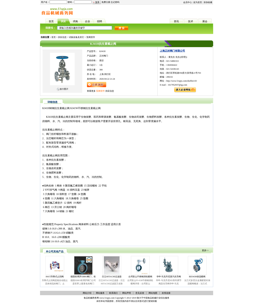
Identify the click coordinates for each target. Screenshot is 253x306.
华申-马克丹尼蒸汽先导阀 (169, 276)
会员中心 (187, 2)
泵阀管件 (90, 37)
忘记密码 (115, 2)
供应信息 (62, 37)
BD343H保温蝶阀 (197, 276)
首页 (53, 37)
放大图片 (62, 89)
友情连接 (166, 293)
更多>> (205, 250)
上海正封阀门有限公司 (172, 50)
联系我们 (113, 293)
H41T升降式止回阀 (55, 276)
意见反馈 (139, 293)
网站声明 (126, 293)
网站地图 (153, 293)
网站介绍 (87, 293)
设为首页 (197, 2)
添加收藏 (208, 2)
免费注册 (106, 2)
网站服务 (100, 293)
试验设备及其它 (76, 37)
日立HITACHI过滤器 (111, 276)
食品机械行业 (154, 298)
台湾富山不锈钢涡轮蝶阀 (140, 276)
